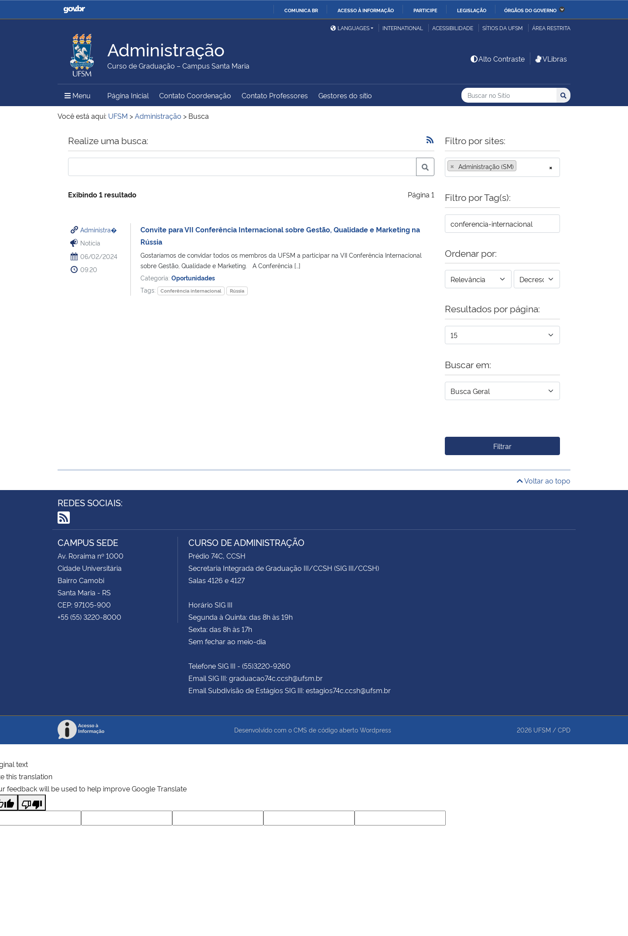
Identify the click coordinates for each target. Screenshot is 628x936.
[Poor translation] (32, 802)
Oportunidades (193, 277)
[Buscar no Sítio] (509, 95)
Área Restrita (551, 27)
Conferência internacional (190, 290)
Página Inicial (128, 95)
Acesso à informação (366, 10)
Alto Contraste (497, 58)
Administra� (98, 229)
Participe (425, 10)
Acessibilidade (452, 27)
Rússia (237, 290)
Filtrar (502, 446)
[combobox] (502, 167)
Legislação (471, 10)
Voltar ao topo (543, 480)
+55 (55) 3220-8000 (89, 617)
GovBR (74, 9)
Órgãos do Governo (530, 10)
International (402, 27)
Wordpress (375, 729)
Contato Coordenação (195, 95)
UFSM (542, 729)
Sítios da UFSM (502, 27)
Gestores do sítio (345, 95)
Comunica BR (301, 10)
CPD (564, 729)
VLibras (550, 58)
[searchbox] (521, 166)
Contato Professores (275, 95)
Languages (350, 27)
